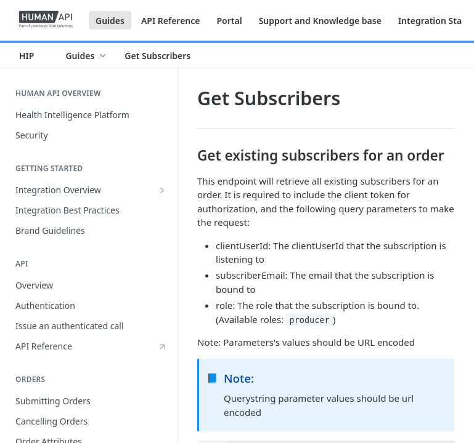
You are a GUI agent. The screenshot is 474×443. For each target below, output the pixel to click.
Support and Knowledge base (320, 20)
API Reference (170, 20)
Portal (229, 20)
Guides (110, 20)
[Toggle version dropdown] (33, 55)
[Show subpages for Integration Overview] (162, 190)
